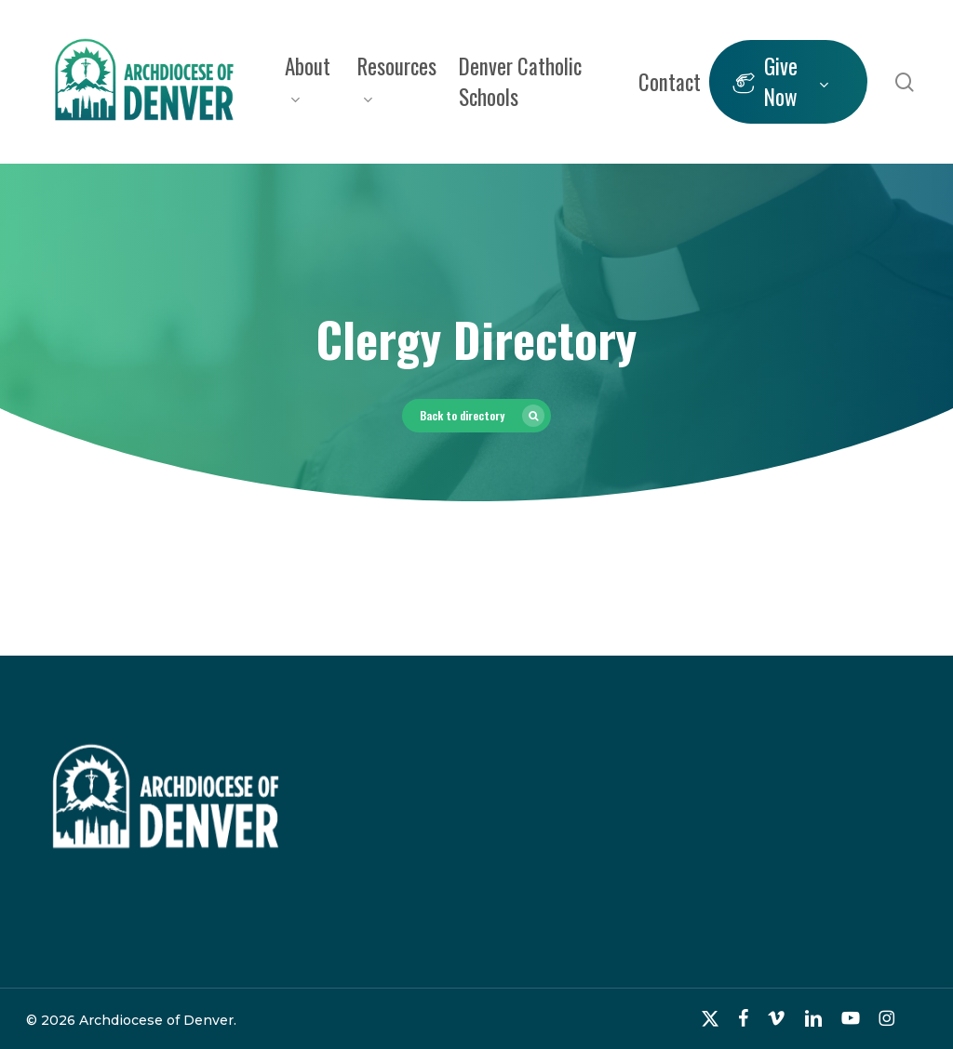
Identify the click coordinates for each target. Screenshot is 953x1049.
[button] (476, 415)
